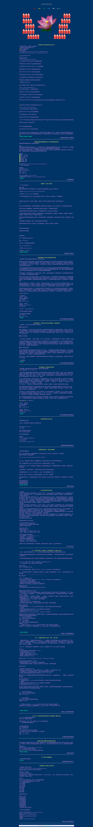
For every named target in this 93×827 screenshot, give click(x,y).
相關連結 (22, 136)
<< (39, 825)
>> (52, 825)
